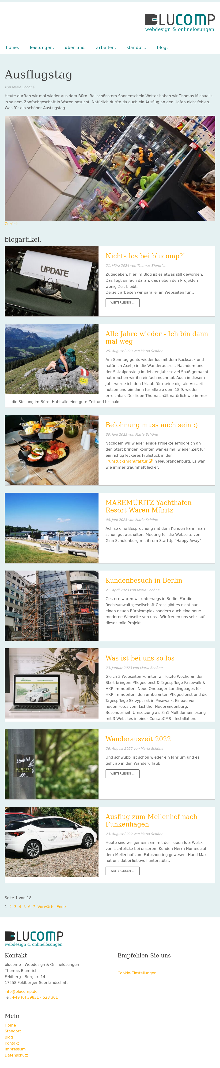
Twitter (130, 965)
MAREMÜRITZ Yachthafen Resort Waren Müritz (149, 506)
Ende (61, 907)
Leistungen (41, 47)
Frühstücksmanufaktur (127, 461)
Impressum (15, 1049)
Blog (162, 47)
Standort (136, 47)
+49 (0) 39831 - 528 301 (35, 997)
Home (12, 47)
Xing (140, 965)
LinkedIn (149, 965)
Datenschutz (16, 1055)
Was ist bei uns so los (140, 658)
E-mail (159, 965)
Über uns (74, 47)
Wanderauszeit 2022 (138, 739)
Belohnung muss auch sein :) (152, 425)
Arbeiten (105, 47)
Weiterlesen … (125, 303)
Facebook (121, 965)
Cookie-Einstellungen (137, 973)
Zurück (11, 224)
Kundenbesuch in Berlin (144, 580)
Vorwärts (46, 907)
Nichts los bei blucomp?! (145, 256)
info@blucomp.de (21, 991)
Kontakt (12, 1043)
